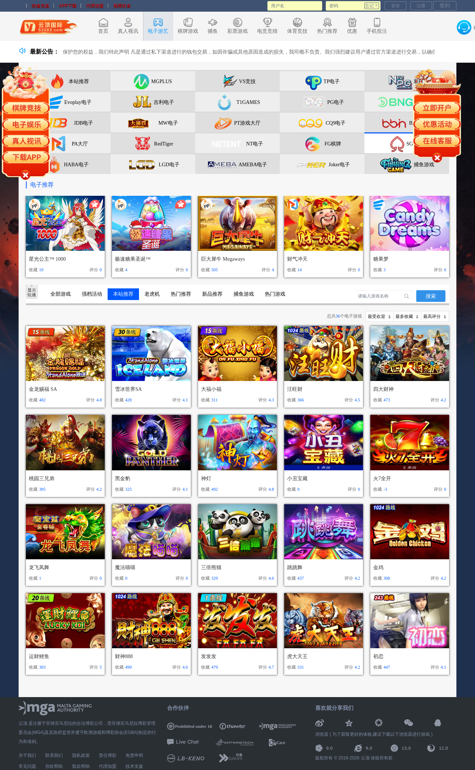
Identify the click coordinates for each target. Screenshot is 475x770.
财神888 (124, 656)
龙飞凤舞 (39, 567)
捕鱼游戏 (243, 294)
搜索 (431, 296)
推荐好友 (122, 5)
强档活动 (92, 294)
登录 (395, 5)
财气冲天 (297, 259)
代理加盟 (95, 5)
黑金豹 (122, 478)
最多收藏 (404, 316)
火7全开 (382, 478)
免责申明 (134, 755)
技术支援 (134, 766)
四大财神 (383, 389)
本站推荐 (123, 294)
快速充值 (40, 5)
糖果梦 (381, 259)
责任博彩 (107, 755)
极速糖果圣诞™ (133, 259)
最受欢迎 (376, 316)
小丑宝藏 (297, 478)
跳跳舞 (294, 567)
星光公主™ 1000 (47, 259)
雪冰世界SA (128, 389)
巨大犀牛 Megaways (223, 259)
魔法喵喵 (125, 567)
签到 (445, 5)
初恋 (378, 656)
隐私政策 (81, 755)
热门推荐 (181, 294)
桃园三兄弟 (41, 478)
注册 (421, 5)
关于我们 (27, 755)
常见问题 (27, 766)
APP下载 (68, 5)
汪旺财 (294, 389)
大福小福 (211, 389)
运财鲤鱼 (39, 656)
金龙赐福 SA (43, 389)
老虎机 (152, 294)
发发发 (208, 656)
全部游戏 (60, 294)
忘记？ (371, 5)
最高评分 (432, 316)
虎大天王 (297, 656)
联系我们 (54, 755)
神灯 (206, 478)
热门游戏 (275, 294)
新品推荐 (212, 294)
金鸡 (378, 567)
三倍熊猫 (211, 567)
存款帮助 (54, 766)
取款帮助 (81, 766)
